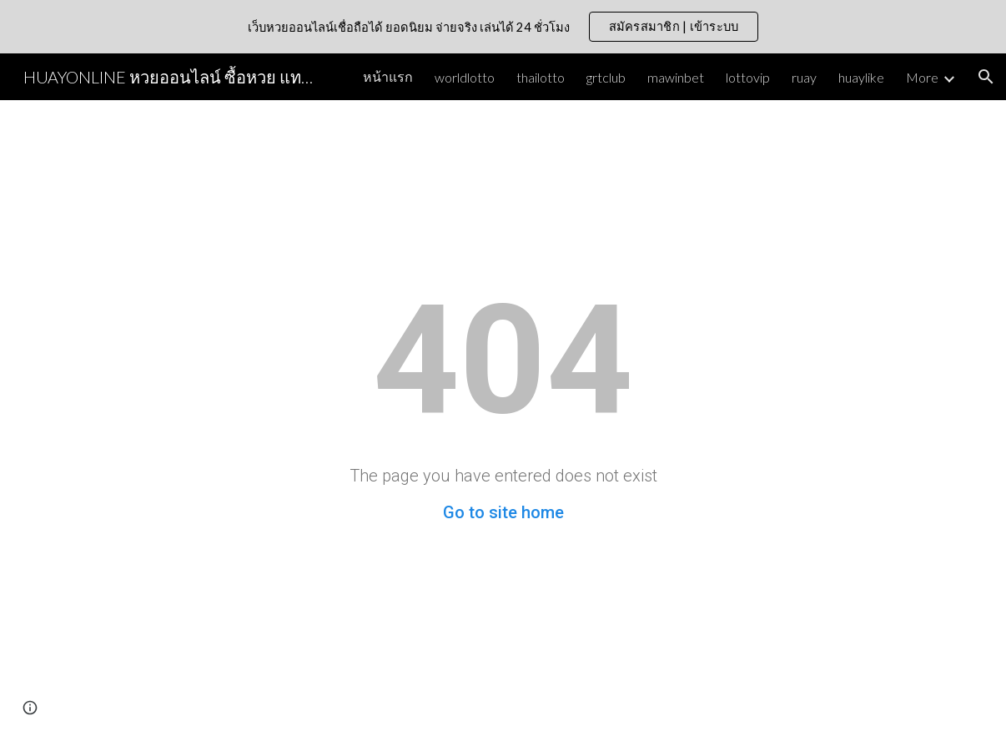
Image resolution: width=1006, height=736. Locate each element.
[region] (503, 26)
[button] (986, 77)
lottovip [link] (748, 77)
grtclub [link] (606, 77)
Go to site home (503, 512)
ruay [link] (804, 77)
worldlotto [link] (465, 77)
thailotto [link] (540, 77)
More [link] (922, 77)
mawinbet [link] (675, 77)
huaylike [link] (861, 77)
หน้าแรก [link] (388, 76)
